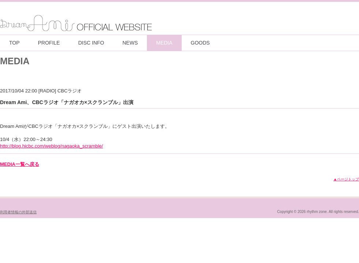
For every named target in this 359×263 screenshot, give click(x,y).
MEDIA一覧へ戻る (19, 164)
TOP (14, 43)
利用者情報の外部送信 (18, 212)
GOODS (200, 43)
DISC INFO (91, 43)
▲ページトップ (346, 179)
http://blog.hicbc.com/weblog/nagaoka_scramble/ (51, 146)
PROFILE (49, 43)
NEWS (130, 43)
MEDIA (164, 43)
